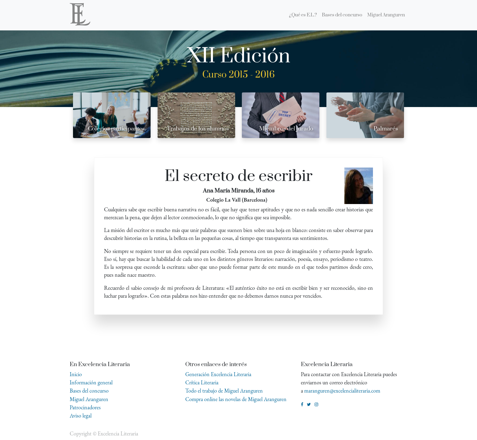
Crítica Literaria (201, 382)
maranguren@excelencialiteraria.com (342, 390)
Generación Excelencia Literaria (218, 374)
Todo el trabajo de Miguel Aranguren (224, 390)
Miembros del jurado (286, 128)
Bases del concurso (89, 390)
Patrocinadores (85, 407)
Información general (91, 382)
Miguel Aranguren (89, 399)
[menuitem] (303, 15)
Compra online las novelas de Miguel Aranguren (236, 399)
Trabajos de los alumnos (198, 128)
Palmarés (386, 128)
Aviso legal (81, 415)
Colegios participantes (116, 128)
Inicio (76, 374)
